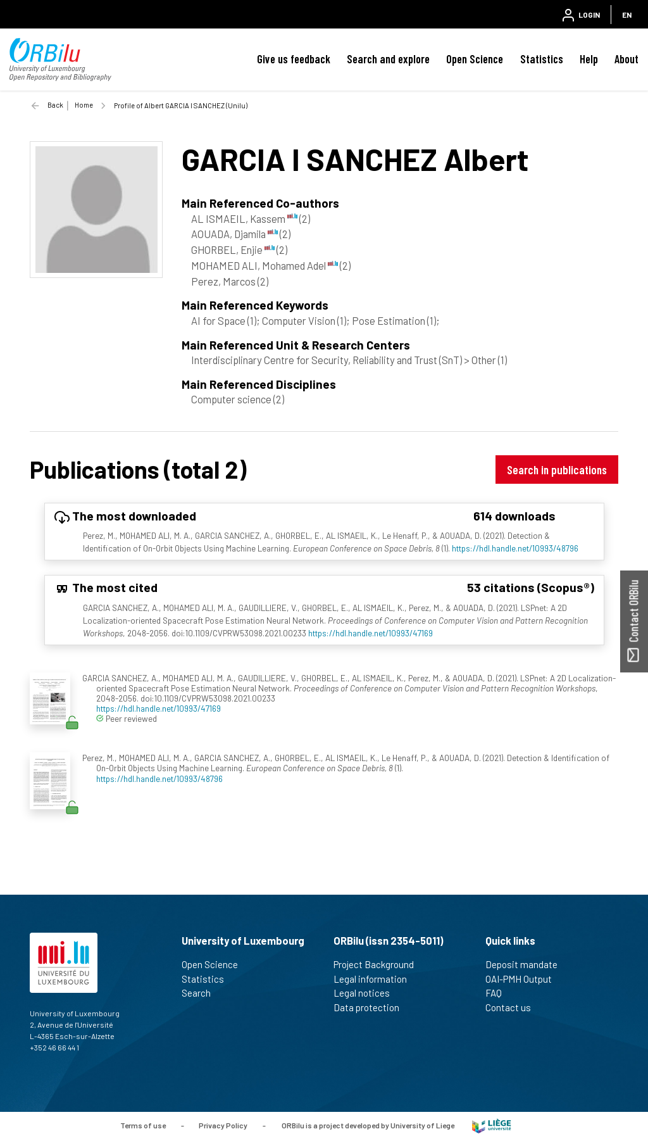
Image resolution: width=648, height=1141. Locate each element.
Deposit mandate (526, 964)
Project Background (379, 964)
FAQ (499, 993)
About (626, 59)
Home (84, 105)
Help (589, 59)
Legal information (375, 979)
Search (201, 993)
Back (55, 105)
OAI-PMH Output (524, 979)
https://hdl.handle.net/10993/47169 (370, 632)
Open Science (474, 59)
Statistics (541, 59)
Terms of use (143, 1125)
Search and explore (388, 59)
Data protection (371, 1007)
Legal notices (367, 993)
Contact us (513, 1007)
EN (627, 14)
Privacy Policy (223, 1125)
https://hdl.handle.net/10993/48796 (515, 548)
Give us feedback (293, 59)
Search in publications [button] (557, 469)
